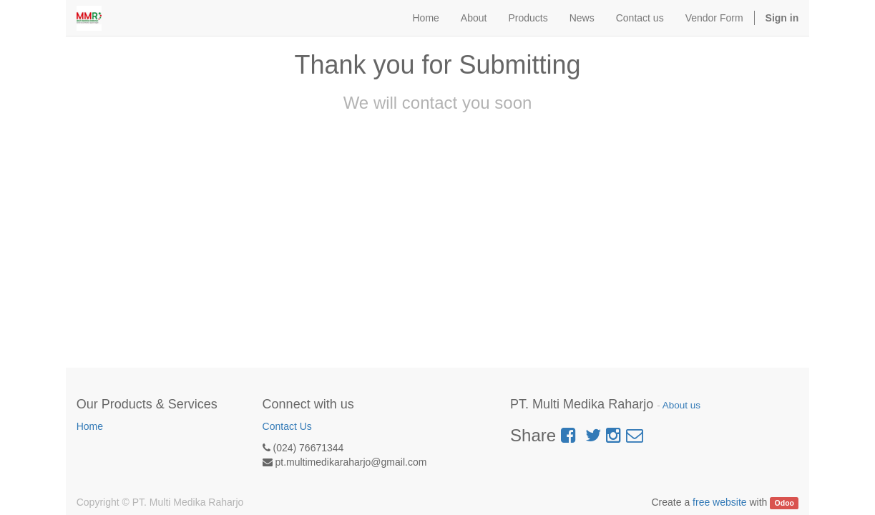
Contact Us (287, 426)
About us (681, 405)
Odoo (784, 503)
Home (90, 426)
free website (719, 502)
